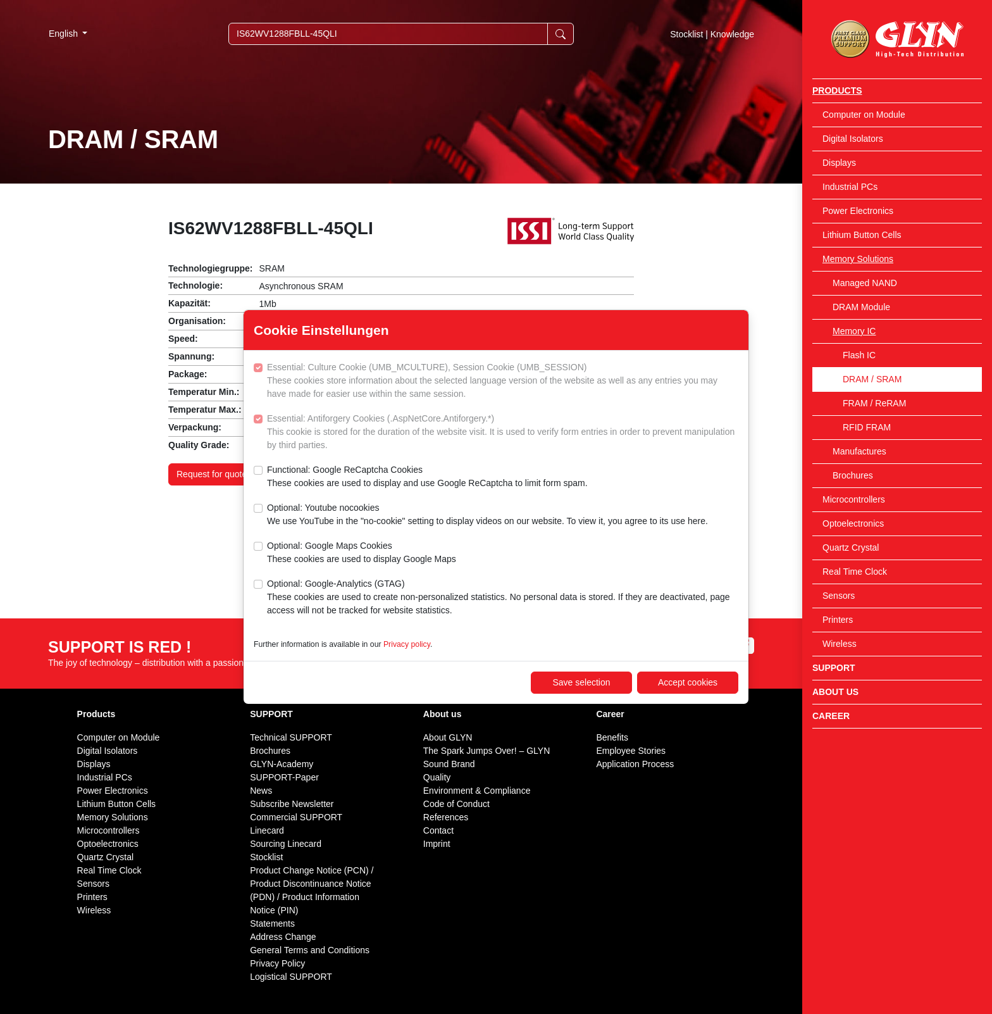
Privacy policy (406, 644)
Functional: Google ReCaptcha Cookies (427, 477)
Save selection (581, 682)
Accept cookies (687, 682)
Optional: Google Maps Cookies (361, 553)
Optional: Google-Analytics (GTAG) (502, 598)
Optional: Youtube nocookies (487, 515)
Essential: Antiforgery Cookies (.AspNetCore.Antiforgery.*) (502, 432)
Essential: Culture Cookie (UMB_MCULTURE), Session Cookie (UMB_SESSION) (502, 381)
